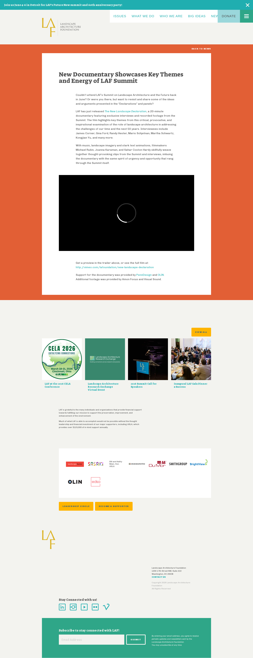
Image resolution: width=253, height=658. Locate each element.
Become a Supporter (114, 506)
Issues (119, 16)
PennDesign (144, 274)
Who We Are (171, 16)
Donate (229, 16)
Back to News (201, 49)
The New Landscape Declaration (125, 111)
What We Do (143, 16)
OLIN (161, 274)
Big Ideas (197, 16)
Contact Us (159, 577)
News (216, 16)
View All (201, 332)
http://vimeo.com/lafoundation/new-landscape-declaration (115, 267)
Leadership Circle (76, 506)
